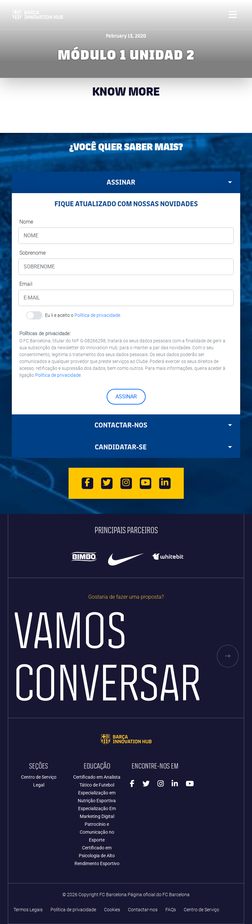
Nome (26, 222)
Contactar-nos (143, 910)
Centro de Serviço (38, 777)
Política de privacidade (73, 910)
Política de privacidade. (97, 315)
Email (25, 284)
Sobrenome (32, 253)
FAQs (170, 910)
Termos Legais (28, 910)
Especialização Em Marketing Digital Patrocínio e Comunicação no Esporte (97, 824)
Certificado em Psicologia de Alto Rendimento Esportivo (96, 855)
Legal (38, 785)
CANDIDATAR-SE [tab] (163, 447)
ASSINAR (126, 396)
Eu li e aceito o (83, 315)
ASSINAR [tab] (169, 182)
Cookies (112, 910)
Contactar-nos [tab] (163, 425)
